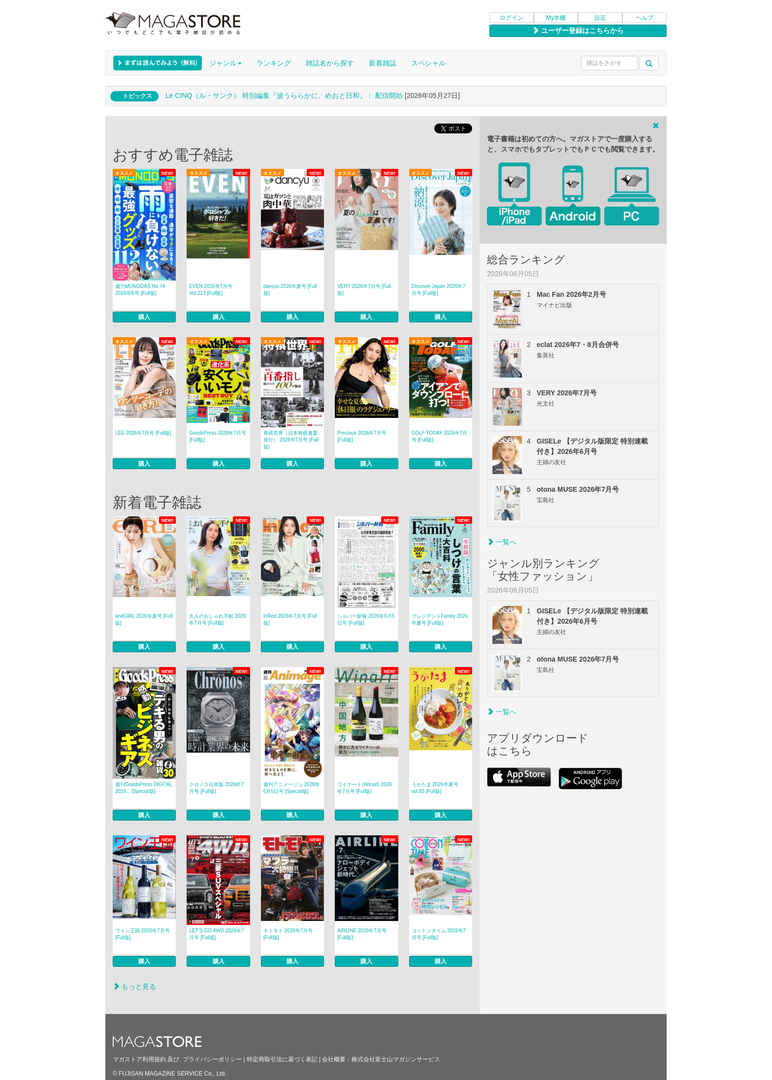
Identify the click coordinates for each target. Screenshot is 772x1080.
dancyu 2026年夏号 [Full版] (290, 290)
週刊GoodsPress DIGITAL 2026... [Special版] (143, 788)
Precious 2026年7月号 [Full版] (361, 436)
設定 (600, 17)
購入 (144, 317)
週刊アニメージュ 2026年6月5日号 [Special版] (291, 788)
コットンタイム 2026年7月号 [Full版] (439, 934)
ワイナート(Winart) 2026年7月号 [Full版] (364, 788)
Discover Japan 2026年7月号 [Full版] (439, 290)
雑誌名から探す (330, 63)
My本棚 (556, 17)
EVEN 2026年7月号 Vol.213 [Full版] (210, 290)
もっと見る (134, 986)
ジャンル (225, 63)
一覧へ (501, 542)
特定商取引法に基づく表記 (282, 1059)
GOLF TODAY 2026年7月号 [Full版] (440, 436)
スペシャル (428, 63)
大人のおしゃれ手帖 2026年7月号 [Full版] (217, 619)
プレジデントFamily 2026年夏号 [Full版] (440, 619)
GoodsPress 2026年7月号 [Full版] (217, 436)
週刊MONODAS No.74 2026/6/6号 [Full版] (140, 290)
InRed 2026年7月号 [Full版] (290, 619)
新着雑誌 (382, 63)
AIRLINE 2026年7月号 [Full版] (361, 934)
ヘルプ (644, 17)
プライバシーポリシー (212, 1059)
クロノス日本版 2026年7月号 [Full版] (216, 788)
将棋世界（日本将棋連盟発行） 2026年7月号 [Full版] (291, 439)
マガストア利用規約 (139, 1059)
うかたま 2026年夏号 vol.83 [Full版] (437, 788)
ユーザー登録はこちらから (578, 30)
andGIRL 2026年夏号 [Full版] (143, 619)
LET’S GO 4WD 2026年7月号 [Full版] (216, 934)
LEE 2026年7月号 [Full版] (143, 433)
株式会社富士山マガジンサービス (396, 1059)
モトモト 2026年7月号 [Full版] (288, 934)
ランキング (274, 63)
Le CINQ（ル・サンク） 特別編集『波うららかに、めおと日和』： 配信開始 (284, 95)
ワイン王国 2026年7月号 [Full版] (142, 934)
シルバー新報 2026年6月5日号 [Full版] (365, 619)
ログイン (511, 17)
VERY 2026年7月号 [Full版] (364, 290)
